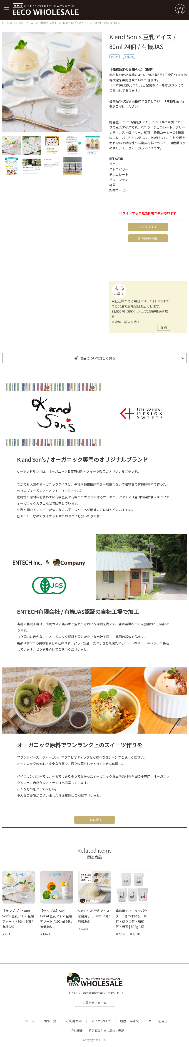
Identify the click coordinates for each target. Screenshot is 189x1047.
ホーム (29, 1020)
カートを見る (158, 1020)
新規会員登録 (147, 238)
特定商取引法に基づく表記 (106, 1030)
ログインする (147, 226)
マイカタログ (100, 1020)
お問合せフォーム (94, 1002)
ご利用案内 (74, 1020)
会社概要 (77, 1030)
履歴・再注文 (129, 1020)
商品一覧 (50, 1020)
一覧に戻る (94, 819)
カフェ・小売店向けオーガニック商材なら (46, 9)
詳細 (163, 327)
